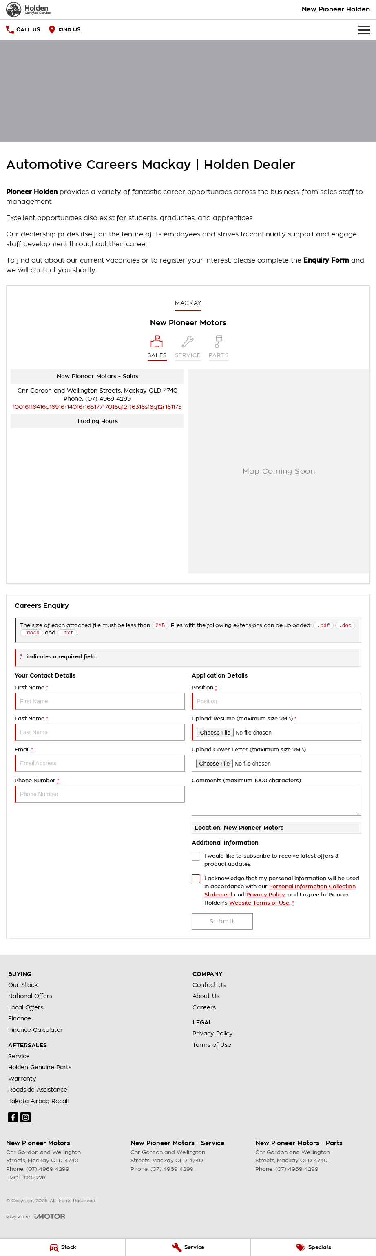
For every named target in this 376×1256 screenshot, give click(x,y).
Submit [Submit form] (222, 923)
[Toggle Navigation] (364, 30)
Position (277, 698)
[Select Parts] (219, 348)
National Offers (30, 997)
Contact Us (209, 986)
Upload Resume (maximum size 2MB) (277, 729)
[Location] (157, 348)
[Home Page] (28, 9)
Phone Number (100, 791)
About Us (205, 997)
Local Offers (25, 1009)
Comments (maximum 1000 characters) (277, 798)
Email (100, 760)
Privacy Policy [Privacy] (265, 896)
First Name (100, 698)
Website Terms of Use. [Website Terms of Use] (259, 904)
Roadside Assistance (37, 1091)
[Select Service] (188, 348)
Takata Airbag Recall (38, 1103)
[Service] (188, 1247)
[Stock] (62, 1247)
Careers (204, 1009)
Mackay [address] (188, 303)
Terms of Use (211, 1046)
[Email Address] (97, 407)
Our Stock (23, 986)
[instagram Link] (25, 1119)
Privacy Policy (212, 1035)
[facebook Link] (13, 1119)
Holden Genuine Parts (39, 1069)
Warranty (22, 1080)
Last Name (100, 729)
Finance (19, 1020)
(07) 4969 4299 (108, 399)
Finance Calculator (35, 1031)
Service (19, 1058)
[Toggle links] (35, 1218)
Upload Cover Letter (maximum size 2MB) (277, 760)
